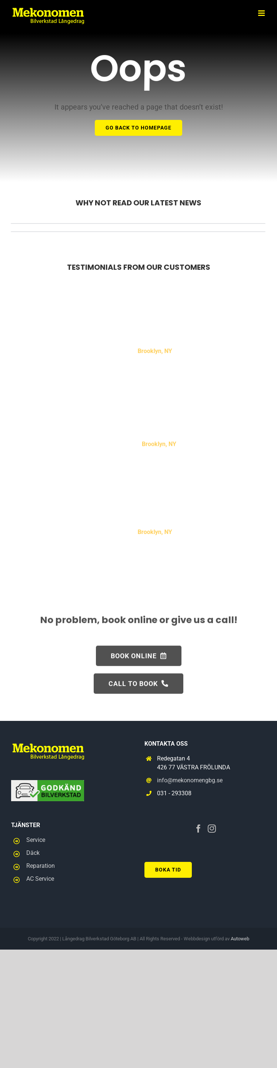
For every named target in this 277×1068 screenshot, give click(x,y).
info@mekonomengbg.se (190, 780)
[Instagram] (212, 828)
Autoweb (240, 938)
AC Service (40, 878)
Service (35, 839)
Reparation (40, 865)
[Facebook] (198, 828)
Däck (33, 852)
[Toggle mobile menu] (262, 13)
